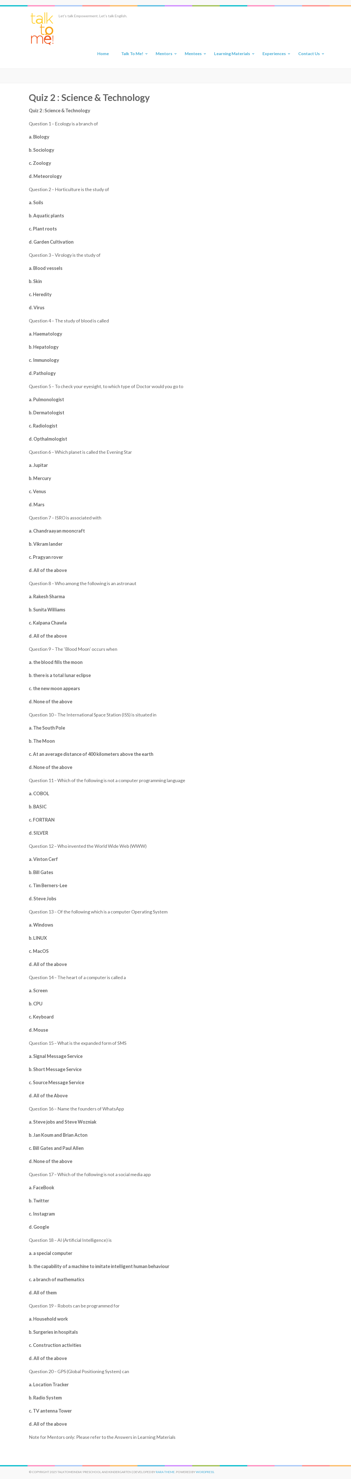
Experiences (274, 53)
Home (103, 53)
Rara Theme (165, 1472)
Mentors (164, 53)
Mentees (193, 53)
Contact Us (309, 53)
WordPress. (205, 1472)
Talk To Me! (132, 53)
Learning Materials (232, 53)
